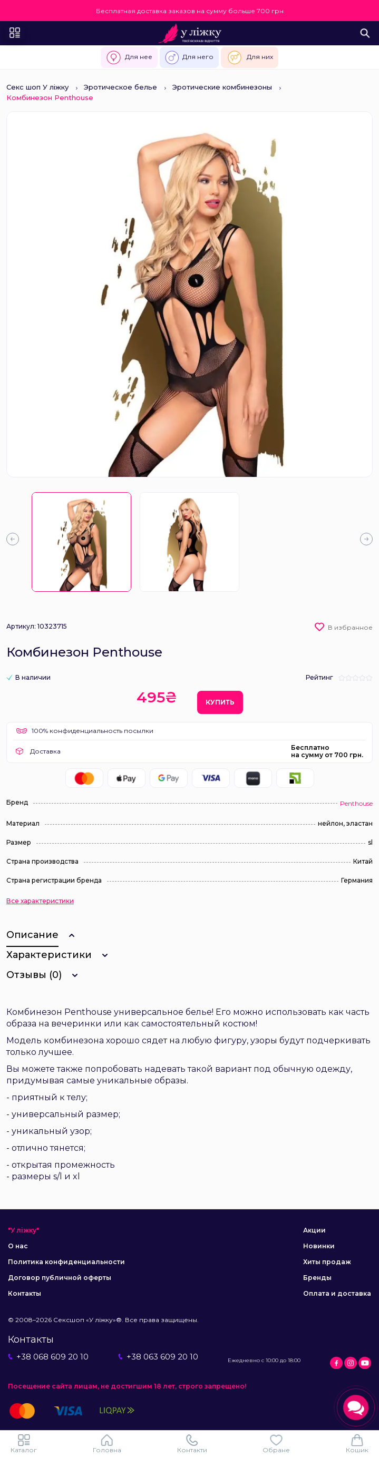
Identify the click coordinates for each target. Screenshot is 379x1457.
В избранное (350, 627)
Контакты (24, 1293)
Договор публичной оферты (59, 1278)
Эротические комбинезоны (222, 87)
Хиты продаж (327, 1262)
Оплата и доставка (337, 1293)
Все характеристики (40, 901)
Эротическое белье (120, 87)
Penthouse (356, 803)
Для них (249, 57)
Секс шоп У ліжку (37, 87)
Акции (314, 1230)
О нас (18, 1246)
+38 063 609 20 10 (158, 1357)
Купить (220, 702)
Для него (189, 57)
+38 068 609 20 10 (48, 1357)
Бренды (317, 1278)
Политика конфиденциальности (66, 1262)
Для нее (129, 57)
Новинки (319, 1246)
